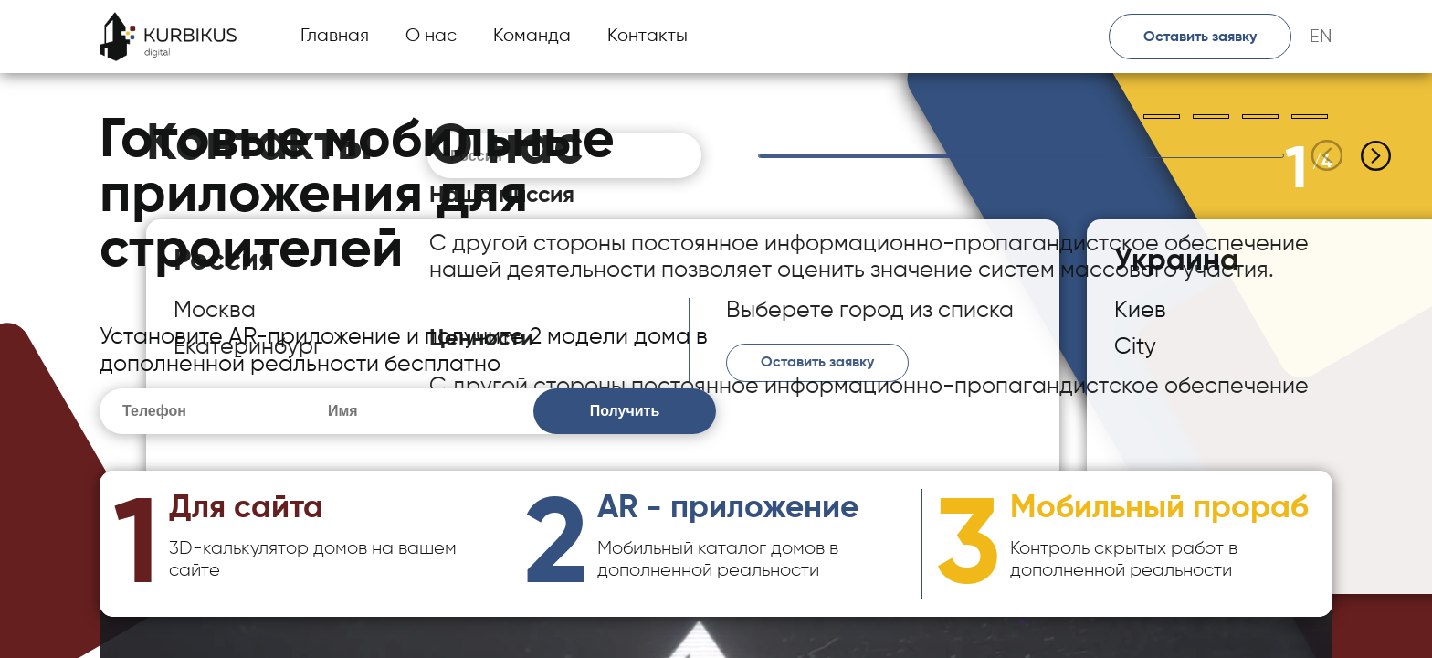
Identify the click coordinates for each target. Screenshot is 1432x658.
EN (1321, 37)
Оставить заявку (1200, 37)
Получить (625, 411)
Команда (532, 36)
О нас (431, 36)
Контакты (647, 36)
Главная (334, 36)
